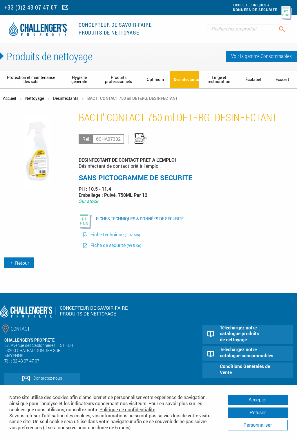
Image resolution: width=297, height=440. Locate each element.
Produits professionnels (118, 79)
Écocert (282, 79)
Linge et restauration (219, 79)
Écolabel (253, 79)
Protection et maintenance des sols (31, 79)
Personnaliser (258, 425)
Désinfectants (186, 79)
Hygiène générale (79, 79)
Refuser (257, 412)
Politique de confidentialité (127, 409)
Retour (19, 263)
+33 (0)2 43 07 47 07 (30, 7)
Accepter (258, 399)
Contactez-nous (47, 378)
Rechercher (286, 28)
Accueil (9, 98)
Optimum (155, 79)
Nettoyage (34, 98)
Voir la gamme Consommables (261, 56)
